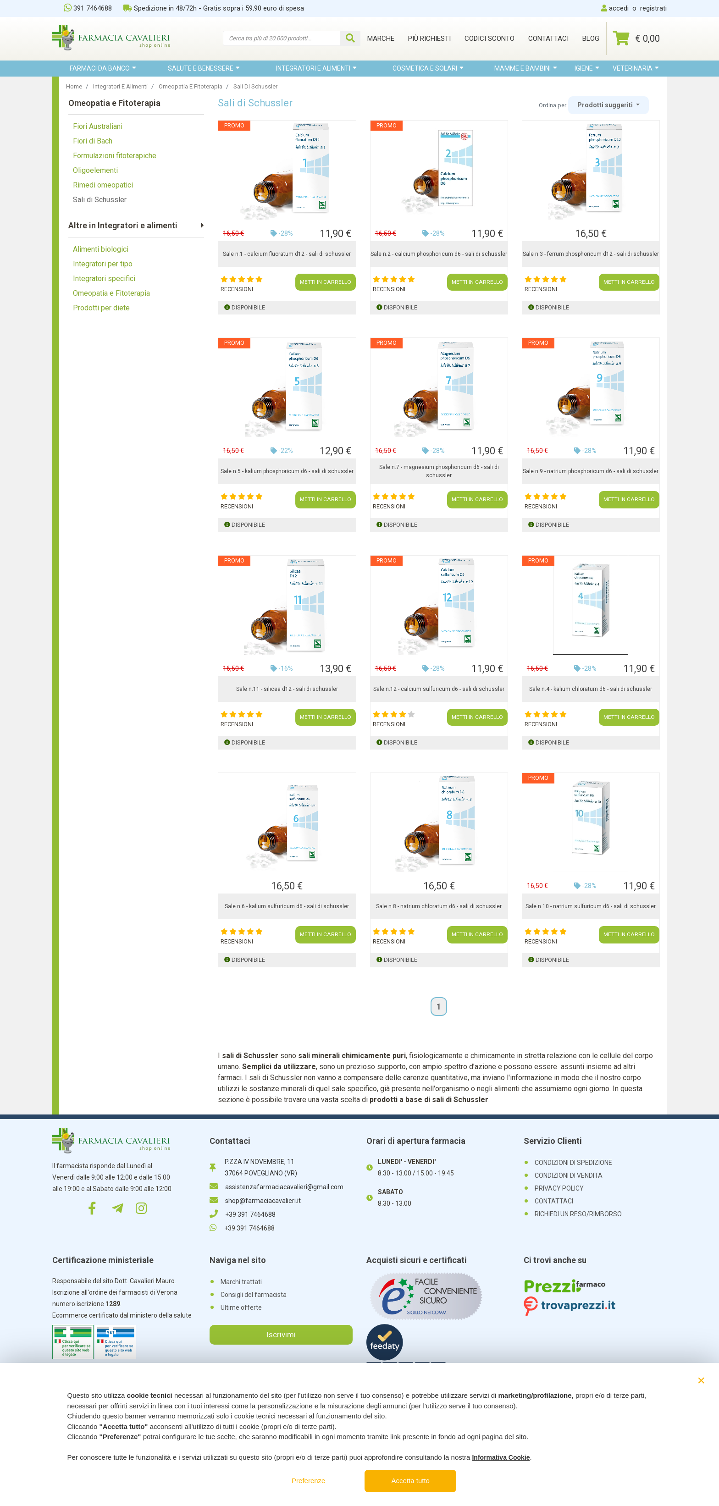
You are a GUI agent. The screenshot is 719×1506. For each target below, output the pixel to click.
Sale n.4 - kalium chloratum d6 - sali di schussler (590, 689)
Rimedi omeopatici (103, 185)
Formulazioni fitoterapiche (114, 155)
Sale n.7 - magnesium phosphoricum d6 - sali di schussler (439, 471)
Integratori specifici (104, 278)
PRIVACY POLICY (559, 1188)
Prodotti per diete (101, 307)
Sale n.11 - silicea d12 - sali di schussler (287, 689)
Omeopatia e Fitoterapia (111, 293)
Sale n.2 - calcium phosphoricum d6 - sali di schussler (439, 254)
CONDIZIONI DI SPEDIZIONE (573, 1162)
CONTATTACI (554, 1201)
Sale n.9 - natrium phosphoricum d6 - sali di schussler (590, 471)
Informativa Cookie (501, 1457)
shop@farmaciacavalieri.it (255, 1200)
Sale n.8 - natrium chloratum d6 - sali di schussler (439, 906)
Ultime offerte (241, 1307)
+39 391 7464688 (243, 1214)
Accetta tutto (411, 1480)
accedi (619, 8)
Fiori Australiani (97, 126)
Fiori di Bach (92, 141)
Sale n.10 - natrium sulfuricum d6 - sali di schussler (590, 906)
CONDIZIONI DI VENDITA (569, 1175)
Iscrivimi (281, 1334)
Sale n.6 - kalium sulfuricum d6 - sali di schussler (287, 906)
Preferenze (308, 1480)
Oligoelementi (95, 170)
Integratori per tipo (103, 263)
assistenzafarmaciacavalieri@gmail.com (276, 1187)
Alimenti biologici (100, 249)
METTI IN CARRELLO (325, 282)
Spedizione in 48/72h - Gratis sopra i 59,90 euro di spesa (213, 8)
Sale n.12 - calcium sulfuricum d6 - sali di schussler (438, 689)
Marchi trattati (241, 1281)
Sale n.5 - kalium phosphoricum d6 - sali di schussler (287, 471)
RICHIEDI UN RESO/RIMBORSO (578, 1214)
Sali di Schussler (100, 199)
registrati (653, 8)
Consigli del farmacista (254, 1294)
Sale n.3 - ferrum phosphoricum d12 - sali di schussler (591, 254)
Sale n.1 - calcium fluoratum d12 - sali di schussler (287, 254)
